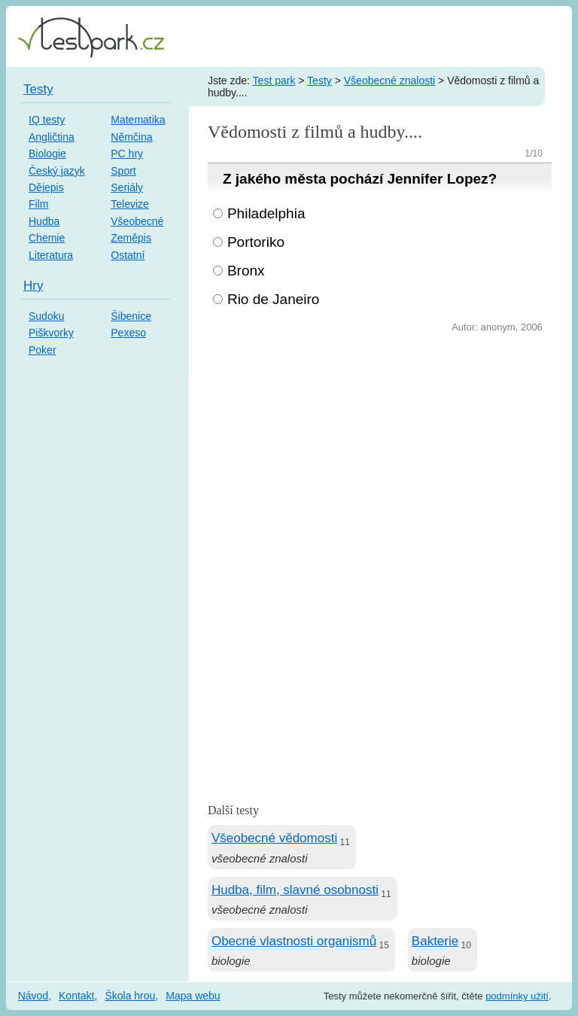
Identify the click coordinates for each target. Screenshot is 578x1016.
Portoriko (255, 242)
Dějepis (46, 187)
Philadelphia (266, 213)
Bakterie (435, 941)
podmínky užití (517, 996)
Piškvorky (51, 333)
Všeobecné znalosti (389, 81)
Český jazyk (57, 171)
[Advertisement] (380, 449)
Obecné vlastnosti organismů (293, 941)
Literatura (51, 255)
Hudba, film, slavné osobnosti (295, 890)
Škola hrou (130, 996)
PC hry (127, 154)
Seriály (127, 187)
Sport (123, 171)
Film (38, 204)
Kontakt (76, 996)
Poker (42, 350)
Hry (33, 285)
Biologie (47, 154)
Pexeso (128, 333)
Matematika (138, 120)
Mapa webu (193, 996)
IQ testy (47, 120)
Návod (33, 996)
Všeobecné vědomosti (274, 838)
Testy (319, 81)
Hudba (44, 221)
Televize (130, 204)
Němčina (131, 137)
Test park (274, 81)
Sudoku (46, 316)
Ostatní (127, 255)
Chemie (47, 238)
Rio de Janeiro (273, 299)
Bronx (246, 270)
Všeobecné (137, 221)
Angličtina (52, 137)
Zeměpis (131, 238)
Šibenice (131, 316)
